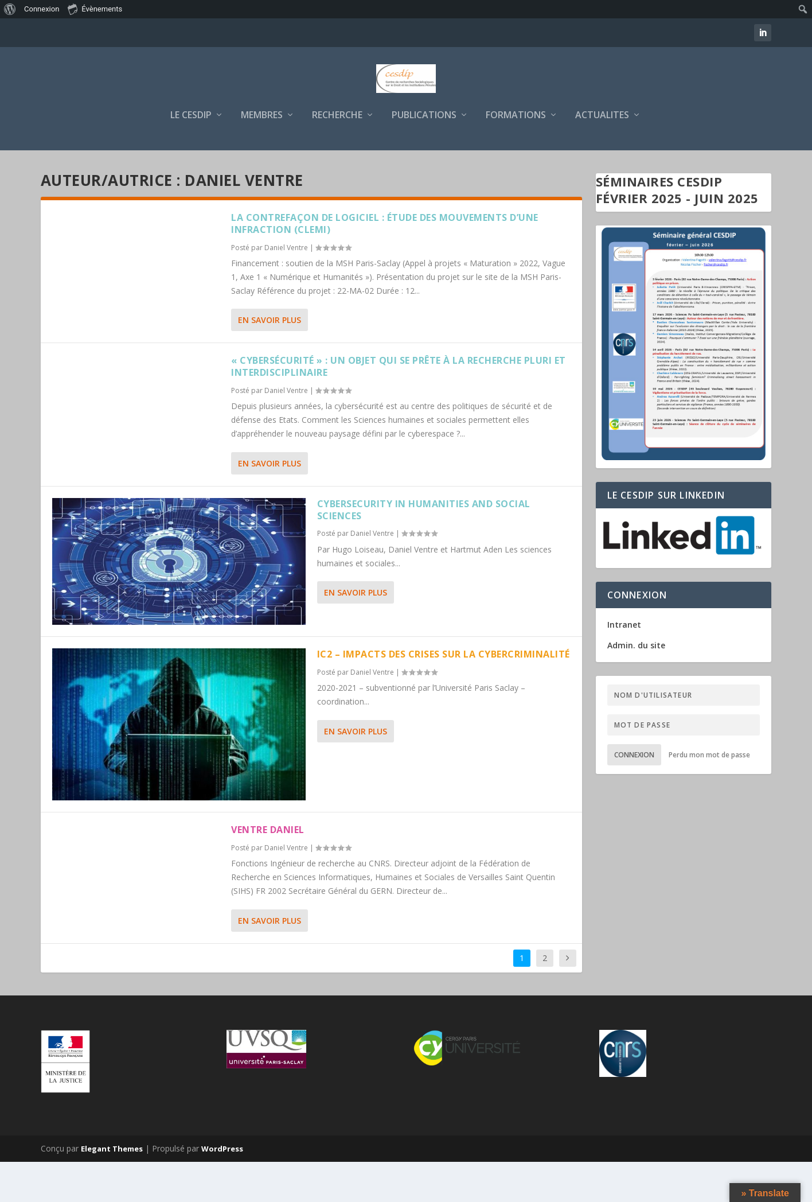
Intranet (624, 664)
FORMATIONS (516, 155)
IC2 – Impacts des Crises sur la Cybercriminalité (443, 694)
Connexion (634, 795)
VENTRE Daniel (267, 869)
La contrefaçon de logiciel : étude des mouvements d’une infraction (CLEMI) (384, 263)
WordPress (222, 1189)
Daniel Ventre (286, 288)
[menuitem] (10, 9)
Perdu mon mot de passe (709, 795)
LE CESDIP (191, 155)
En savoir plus (269, 360)
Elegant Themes (112, 1189)
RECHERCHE (337, 155)
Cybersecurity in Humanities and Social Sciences (423, 550)
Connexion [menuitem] (41, 9)
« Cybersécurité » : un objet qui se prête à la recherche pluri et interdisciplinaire (398, 406)
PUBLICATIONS (424, 155)
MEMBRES (262, 155)
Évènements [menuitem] (95, 8)
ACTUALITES (602, 155)
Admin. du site (636, 685)
